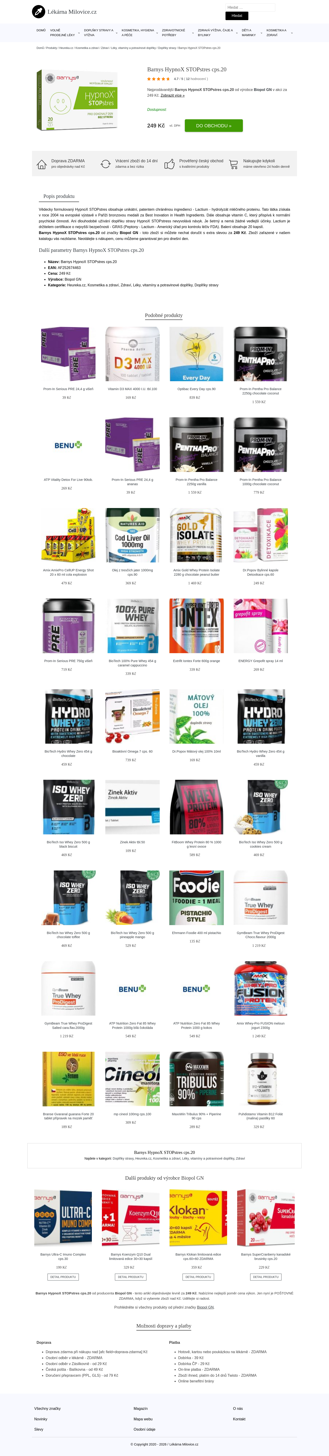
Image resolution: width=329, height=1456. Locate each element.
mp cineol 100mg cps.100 (132, 1114)
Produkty (51, 48)
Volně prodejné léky (62, 33)
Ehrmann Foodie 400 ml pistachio (196, 933)
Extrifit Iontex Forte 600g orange (196, 661)
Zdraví (105, 48)
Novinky (40, 1419)
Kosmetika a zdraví (276, 33)
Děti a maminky (249, 33)
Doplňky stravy (167, 48)
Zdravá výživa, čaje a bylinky (215, 33)
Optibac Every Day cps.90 (196, 389)
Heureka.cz (66, 48)
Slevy (38, 1429)
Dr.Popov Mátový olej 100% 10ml (196, 751)
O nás (238, 1409)
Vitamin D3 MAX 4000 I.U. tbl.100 (132, 389)
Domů (41, 30)
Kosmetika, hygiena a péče (138, 33)
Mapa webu (143, 1419)
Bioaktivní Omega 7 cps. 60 (132, 751)
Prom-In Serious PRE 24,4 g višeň (68, 389)
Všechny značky (47, 1409)
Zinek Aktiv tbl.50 (132, 842)
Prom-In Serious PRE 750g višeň (68, 661)
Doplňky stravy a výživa (98, 33)
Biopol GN (263, 90)
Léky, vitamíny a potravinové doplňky (133, 48)
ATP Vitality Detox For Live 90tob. (68, 480)
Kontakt (239, 1419)
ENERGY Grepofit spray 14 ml (261, 661)
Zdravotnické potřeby (173, 33)
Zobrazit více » (173, 95)
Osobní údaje (144, 1429)
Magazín (141, 1409)
